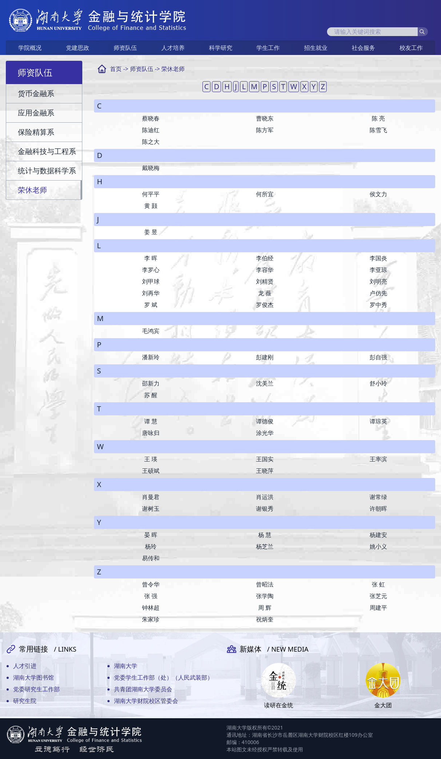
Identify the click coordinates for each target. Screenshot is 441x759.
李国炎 (378, 258)
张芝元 (378, 596)
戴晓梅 (151, 168)
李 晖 (150, 258)
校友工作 (411, 48)
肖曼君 (151, 497)
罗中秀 (378, 305)
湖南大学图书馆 (33, 677)
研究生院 (24, 701)
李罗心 (151, 270)
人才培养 (173, 48)
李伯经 (264, 258)
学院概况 (30, 48)
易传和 (151, 558)
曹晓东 (264, 118)
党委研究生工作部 (36, 689)
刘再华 (151, 293)
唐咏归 (151, 433)
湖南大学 (125, 666)
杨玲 (151, 546)
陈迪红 (151, 130)
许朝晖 (378, 509)
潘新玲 (151, 357)
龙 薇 (264, 293)
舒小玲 (378, 383)
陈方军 (264, 130)
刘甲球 (151, 281)
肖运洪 (264, 497)
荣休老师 (173, 69)
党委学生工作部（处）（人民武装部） (163, 677)
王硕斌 (151, 471)
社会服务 (363, 48)
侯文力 (378, 194)
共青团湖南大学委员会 (143, 689)
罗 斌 (150, 305)
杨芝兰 (264, 546)
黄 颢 (150, 206)
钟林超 (151, 608)
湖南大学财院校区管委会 (146, 701)
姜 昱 (150, 232)
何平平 (151, 194)
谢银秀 (264, 509)
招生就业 (315, 48)
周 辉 (264, 608)
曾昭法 (264, 584)
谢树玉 (151, 509)
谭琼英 (378, 421)
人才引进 (24, 666)
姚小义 (378, 546)
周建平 (378, 608)
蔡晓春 (151, 118)
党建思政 (77, 48)
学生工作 (268, 48)
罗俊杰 (264, 305)
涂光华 (264, 433)
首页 (116, 69)
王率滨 (378, 459)
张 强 (150, 596)
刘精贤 (264, 281)
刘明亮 (378, 281)
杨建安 (378, 535)
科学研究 (220, 48)
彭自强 (378, 357)
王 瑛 (150, 459)
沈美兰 (264, 383)
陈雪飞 (378, 130)
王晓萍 (264, 471)
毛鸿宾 (151, 331)
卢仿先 (378, 293)
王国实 (264, 459)
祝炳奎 (264, 619)
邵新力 (151, 383)
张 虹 (378, 584)
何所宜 (264, 194)
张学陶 (264, 596)
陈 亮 (378, 118)
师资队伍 (125, 48)
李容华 (264, 270)
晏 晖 (150, 535)
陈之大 (151, 142)
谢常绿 (378, 497)
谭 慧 (150, 421)
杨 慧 (264, 535)
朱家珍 (151, 619)
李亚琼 (378, 270)
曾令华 (151, 584)
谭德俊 (264, 421)
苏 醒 (150, 395)
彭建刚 (264, 357)
